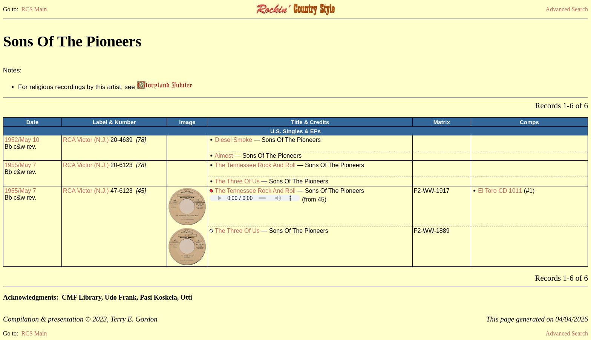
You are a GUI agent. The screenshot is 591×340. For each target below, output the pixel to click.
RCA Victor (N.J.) (86, 140)
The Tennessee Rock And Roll (255, 165)
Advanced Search (567, 9)
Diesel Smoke (233, 140)
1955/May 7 (20, 165)
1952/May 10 (22, 140)
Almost (223, 155)
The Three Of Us (237, 181)
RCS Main (34, 9)
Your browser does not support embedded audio (255, 198)
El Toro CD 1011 (500, 191)
